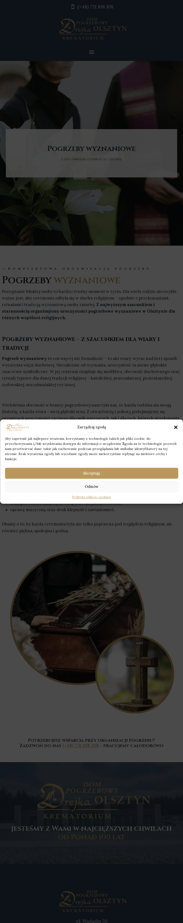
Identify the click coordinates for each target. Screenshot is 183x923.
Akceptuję (91, 473)
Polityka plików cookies (91, 497)
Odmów (91, 486)
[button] (175, 427)
